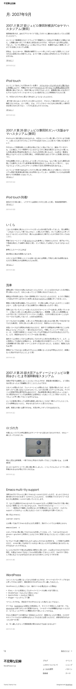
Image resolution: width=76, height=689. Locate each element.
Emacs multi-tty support (22, 489)
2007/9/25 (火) (10, 115)
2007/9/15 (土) (10, 413)
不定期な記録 (9, 3)
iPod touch (13, 80)
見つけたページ (30, 240)
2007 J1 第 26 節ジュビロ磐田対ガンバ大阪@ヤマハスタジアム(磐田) (37, 132)
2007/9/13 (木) (10, 559)
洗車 (9, 285)
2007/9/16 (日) (10, 357)
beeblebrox (18, 605)
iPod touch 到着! (17, 197)
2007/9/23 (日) (10, 209)
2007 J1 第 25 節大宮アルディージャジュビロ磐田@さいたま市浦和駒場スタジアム (37, 374)
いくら (10, 224)
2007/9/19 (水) (10, 270)
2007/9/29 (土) (11, 65)
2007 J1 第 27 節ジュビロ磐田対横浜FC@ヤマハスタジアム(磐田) (37, 27)
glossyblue (10, 608)
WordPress (13, 574)
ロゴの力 (12, 428)
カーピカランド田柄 (43, 299)
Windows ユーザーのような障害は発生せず (51, 88)
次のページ (66, 650)
